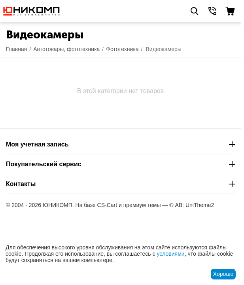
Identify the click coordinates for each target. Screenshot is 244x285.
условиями (170, 254)
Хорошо (223, 274)
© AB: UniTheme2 (191, 205)
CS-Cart (107, 205)
